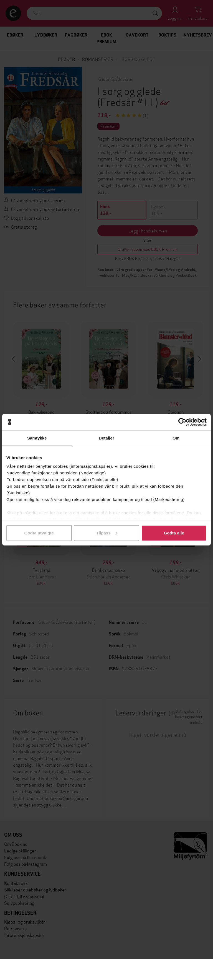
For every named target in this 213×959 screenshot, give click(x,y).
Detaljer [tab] (106, 438)
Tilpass (106, 533)
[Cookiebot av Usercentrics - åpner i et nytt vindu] (182, 422)
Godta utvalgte (39, 533)
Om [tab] (176, 438)
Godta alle (174, 533)
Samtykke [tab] (37, 438)
